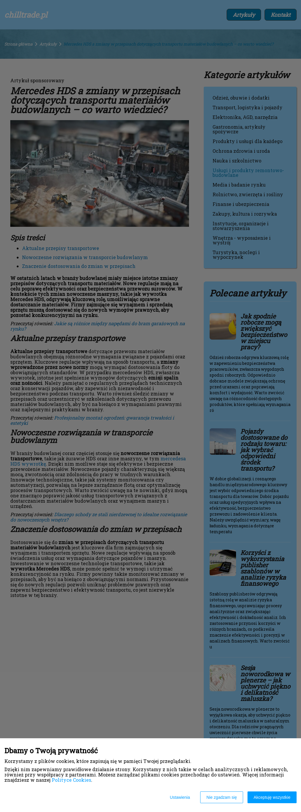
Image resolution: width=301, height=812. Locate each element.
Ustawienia (180, 797)
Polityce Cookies (71, 780)
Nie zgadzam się (221, 797)
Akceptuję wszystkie (272, 797)
